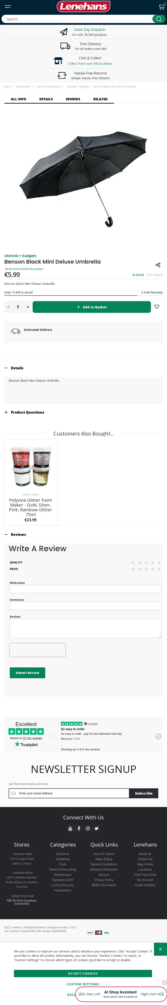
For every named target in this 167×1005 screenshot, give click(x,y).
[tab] (83, 368)
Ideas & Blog (103, 859)
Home (6, 86)
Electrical (63, 854)
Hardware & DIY (62, 880)
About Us (145, 854)
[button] (8, 307)
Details (17, 368)
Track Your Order (145, 874)
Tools (62, 864)
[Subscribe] (143, 793)
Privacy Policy (104, 880)
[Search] (158, 19)
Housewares (23, 86)
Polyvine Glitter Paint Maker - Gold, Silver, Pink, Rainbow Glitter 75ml (30, 507)
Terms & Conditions (104, 864)
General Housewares (49, 86)
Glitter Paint (30, 495)
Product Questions (27, 412)
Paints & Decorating (62, 869)
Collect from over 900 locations (90, 63)
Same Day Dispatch (89, 29)
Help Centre (145, 864)
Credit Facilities (145, 885)
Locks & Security (63, 885)
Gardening (63, 859)
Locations (145, 869)
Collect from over (22, 896)
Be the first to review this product (24, 269)
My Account (145, 880)
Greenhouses (63, 874)
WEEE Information (104, 885)
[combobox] (83, 19)
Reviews (18, 534)
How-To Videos (104, 854)
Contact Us (145, 859)
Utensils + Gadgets (78, 86)
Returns (104, 874)
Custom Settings (83, 984)
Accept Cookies (83, 973)
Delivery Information (103, 869)
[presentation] (37, 650)
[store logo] (83, 6)
